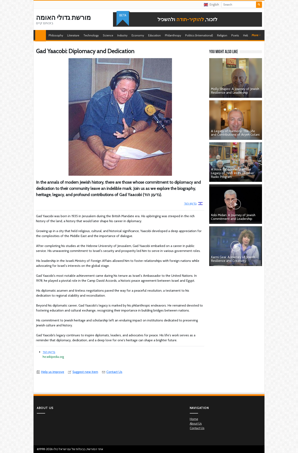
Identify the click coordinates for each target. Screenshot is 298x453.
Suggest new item (82, 372)
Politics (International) (199, 35)
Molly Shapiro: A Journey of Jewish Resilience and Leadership (235, 91)
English (211, 4)
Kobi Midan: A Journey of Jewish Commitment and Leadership (233, 217)
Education (154, 35)
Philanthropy (173, 35)
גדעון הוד (193, 203)
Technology (91, 35)
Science (108, 35)
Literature (73, 35)
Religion (222, 35)
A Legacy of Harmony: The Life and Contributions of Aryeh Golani (235, 133)
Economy (138, 35)
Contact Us (111, 372)
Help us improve (50, 372)
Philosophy (56, 35)
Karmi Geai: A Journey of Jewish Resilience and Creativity (233, 259)
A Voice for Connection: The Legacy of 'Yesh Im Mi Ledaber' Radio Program (233, 173)
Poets (235, 35)
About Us (196, 423)
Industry (122, 35)
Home (41, 35)
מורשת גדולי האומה (63, 17)
